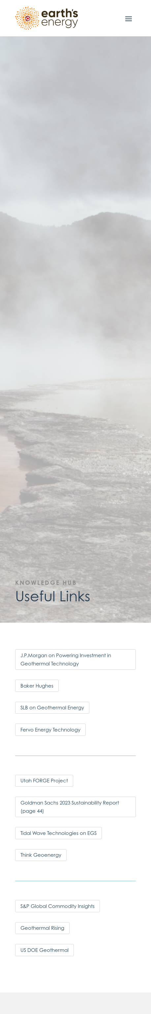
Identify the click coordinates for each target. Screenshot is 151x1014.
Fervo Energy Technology (50, 730)
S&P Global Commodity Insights (57, 906)
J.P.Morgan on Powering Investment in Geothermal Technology (65, 659)
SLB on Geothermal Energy (52, 707)
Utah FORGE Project (44, 780)
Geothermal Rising (42, 928)
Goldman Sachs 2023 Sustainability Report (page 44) (69, 807)
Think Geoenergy (40, 855)
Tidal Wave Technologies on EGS (58, 833)
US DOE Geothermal (44, 950)
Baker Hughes (36, 686)
